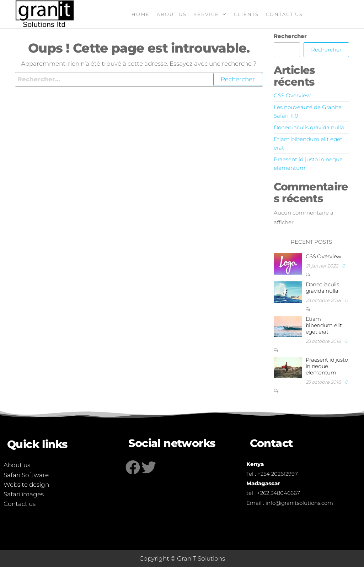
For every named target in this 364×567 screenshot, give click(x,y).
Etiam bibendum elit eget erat (324, 325)
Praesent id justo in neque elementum (327, 366)
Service (206, 14)
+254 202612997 (277, 473)
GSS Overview (292, 95)
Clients (246, 14)
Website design (26, 484)
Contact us (20, 503)
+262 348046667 (278, 493)
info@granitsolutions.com (299, 503)
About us (172, 14)
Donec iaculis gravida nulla (309, 127)
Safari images (24, 494)
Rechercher (290, 36)
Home (141, 14)
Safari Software (26, 475)
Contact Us (284, 14)
